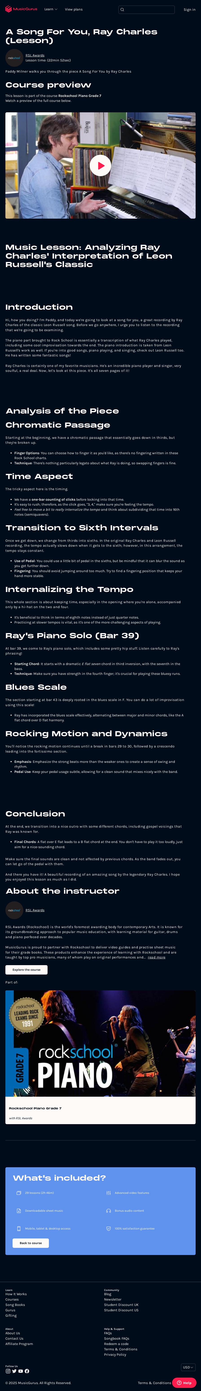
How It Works (16, 1294)
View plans (74, 9)
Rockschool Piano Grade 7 (35, 1108)
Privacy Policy (115, 1354)
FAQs (108, 1333)
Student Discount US (121, 1310)
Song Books (15, 1305)
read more (157, 957)
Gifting (11, 1315)
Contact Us (14, 1338)
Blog (107, 1294)
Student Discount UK (121, 1305)
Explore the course (26, 970)
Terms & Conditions (120, 1349)
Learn (49, 9)
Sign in (190, 9)
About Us (12, 1333)
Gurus (10, 1310)
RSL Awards (35, 55)
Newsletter (112, 1299)
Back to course (31, 1243)
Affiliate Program (19, 1344)
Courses (12, 1299)
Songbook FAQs (116, 1338)
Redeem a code (116, 1344)
